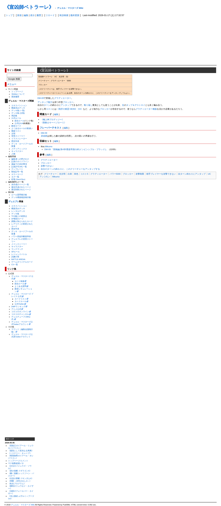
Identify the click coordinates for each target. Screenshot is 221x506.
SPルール (15, 252)
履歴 (39, 15)
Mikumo (48, 146)
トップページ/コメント (18, 461)
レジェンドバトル (19, 254)
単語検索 (63, 15)
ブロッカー (68, 102)
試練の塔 (15, 257)
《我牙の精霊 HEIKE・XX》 (70, 109)
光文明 (62, 174)
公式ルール (16, 118)
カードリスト (20, 299)
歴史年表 (15, 141)
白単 (70, 174)
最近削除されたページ (21, 189)
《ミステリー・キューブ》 (20, 453)
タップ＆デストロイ (135, 105)
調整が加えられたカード (22, 221)
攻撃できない (47, 166)
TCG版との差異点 (19, 216)
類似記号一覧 (17, 172)
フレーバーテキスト (51, 127)
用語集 (14, 116)
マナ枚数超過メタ (16, 463)
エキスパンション (19, 105)
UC (209, 174)
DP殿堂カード (17, 219)
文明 (13, 133)
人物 (13, 154)
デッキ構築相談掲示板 (21, 197)
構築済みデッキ (18, 108)
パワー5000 (115, 174)
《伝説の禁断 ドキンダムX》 (20, 478)
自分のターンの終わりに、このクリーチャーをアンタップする (70, 169)
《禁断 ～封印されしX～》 (19, 481)
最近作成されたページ (21, 187)
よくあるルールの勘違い (22, 128)
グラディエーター (62, 98)
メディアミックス (19, 149)
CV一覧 (14, 264)
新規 (19, 15)
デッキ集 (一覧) (18, 110)
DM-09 (41, 98)
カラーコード (17, 174)
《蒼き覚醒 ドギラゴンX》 (19, 471)
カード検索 (19, 281)
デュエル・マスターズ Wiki (70, 8)
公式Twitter (19, 304)
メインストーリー (19, 244)
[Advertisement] (110, 40)
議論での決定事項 (19, 164)
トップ (9, 15)
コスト (49, 109)
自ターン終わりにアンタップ (192, 174)
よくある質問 (20, 286)
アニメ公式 (16, 309)
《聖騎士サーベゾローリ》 (53, 122)
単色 (76, 174)
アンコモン (44, 176)
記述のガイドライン (20, 161)
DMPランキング (18, 306)
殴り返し (88, 105)
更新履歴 (15, 97)
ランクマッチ (17, 249)
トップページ (17, 91)
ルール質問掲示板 (19, 195)
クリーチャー (50, 174)
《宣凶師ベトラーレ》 (29, 7)
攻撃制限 (140, 174)
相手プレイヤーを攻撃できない (161, 174)
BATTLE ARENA (18, 259)
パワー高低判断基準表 (21, 236)
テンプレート (17, 169)
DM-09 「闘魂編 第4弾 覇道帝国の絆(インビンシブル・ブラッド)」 (76, 149)
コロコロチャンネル (20, 314)
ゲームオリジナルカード (22, 262)
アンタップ (43, 102)
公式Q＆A (19, 123)
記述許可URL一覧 (19, 167)
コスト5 (84, 174)
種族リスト (16, 131)
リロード (50, 15)
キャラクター (17, 151)
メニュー (11, 84)
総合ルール (19, 121)
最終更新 (74, 15)
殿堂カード (16, 126)
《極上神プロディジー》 (52, 119)
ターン (47, 105)
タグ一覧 (15, 177)
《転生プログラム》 (17, 483)
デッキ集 (15, 214)
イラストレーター (19, 138)
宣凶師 (44, 136)
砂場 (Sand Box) (18, 179)
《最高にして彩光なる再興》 (20, 451)
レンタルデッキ (18, 211)
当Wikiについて (18, 94)
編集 (26, 15)
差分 (32, 15)
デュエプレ (13, 201)
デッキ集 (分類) (18, 113)
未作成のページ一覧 (20, 184)
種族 (155, 109)
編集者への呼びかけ (20, 159)
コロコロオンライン (20, 311)
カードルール (20, 301)
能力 (50, 102)
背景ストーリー (18, 136)
